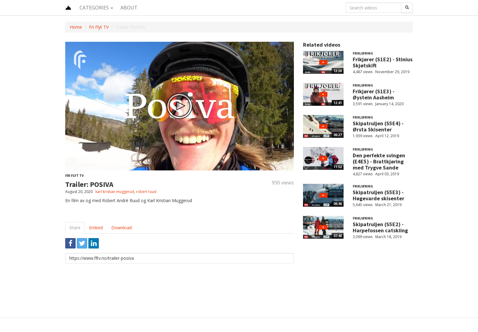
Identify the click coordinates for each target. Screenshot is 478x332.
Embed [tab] (96, 227)
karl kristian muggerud (114, 191)
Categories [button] (96, 7)
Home (76, 27)
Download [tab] (121, 227)
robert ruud (146, 191)
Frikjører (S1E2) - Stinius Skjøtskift (382, 62)
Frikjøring (363, 53)
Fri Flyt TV (99, 27)
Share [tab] (74, 227)
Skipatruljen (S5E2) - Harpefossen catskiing (380, 227)
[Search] (407, 7)
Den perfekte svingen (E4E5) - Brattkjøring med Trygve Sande (379, 161)
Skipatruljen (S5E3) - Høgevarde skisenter (378, 195)
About (128, 7)
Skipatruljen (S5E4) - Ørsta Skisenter (378, 126)
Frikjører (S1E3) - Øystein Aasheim (373, 94)
